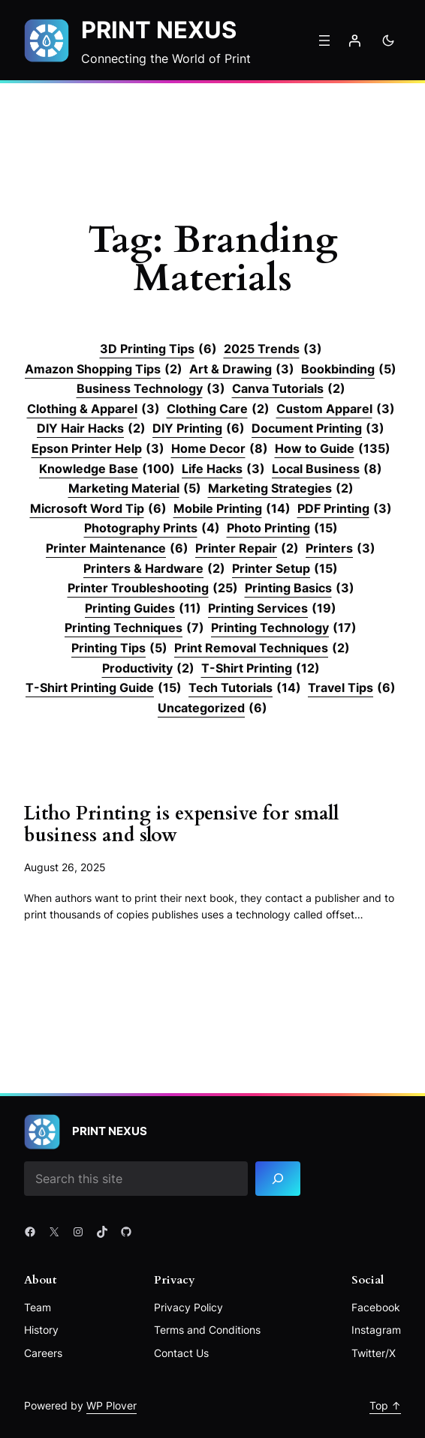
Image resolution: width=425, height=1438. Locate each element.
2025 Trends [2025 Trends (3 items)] (273, 349)
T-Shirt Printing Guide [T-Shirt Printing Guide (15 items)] (104, 688)
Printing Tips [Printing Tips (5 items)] (119, 648)
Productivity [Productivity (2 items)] (148, 669)
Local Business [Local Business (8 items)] (327, 469)
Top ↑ (385, 1405)
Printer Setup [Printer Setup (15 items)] (285, 569)
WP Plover (111, 1405)
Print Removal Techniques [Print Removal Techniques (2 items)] (262, 648)
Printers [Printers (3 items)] (340, 549)
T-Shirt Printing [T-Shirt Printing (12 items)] (260, 669)
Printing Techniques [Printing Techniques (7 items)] (134, 628)
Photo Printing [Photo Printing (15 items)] (282, 528)
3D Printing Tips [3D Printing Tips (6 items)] (158, 349)
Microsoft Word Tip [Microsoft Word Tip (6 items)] (98, 509)
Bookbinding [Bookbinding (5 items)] (348, 369)
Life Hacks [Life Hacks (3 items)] (223, 469)
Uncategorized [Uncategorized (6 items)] (212, 708)
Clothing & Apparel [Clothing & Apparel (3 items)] (93, 409)
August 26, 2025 (65, 867)
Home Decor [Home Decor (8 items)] (219, 449)
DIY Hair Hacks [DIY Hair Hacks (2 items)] (91, 429)
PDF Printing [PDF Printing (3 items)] (344, 509)
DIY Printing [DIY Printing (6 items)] (198, 429)
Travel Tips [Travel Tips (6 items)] (352, 688)
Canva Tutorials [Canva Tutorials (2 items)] (288, 389)
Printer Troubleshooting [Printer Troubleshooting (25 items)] (153, 588)
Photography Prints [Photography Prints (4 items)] (152, 528)
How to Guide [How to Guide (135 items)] (332, 449)
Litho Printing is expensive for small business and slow (182, 824)
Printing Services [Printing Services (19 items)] (272, 609)
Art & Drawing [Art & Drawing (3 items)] (241, 369)
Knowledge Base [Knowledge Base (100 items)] (107, 469)
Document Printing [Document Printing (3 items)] (318, 429)
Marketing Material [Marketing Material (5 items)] (134, 489)
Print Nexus (159, 30)
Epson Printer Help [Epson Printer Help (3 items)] (98, 449)
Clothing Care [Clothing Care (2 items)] (218, 409)
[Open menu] (324, 40)
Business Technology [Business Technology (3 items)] (151, 389)
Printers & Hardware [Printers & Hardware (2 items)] (154, 569)
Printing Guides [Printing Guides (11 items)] (143, 609)
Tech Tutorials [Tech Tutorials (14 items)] (244, 688)
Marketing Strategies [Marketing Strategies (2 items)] (281, 489)
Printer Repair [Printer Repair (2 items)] (247, 549)
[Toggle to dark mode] (388, 40)
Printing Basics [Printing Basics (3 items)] (299, 588)
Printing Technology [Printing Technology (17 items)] (284, 628)
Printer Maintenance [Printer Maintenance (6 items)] (117, 549)
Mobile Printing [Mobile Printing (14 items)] (232, 509)
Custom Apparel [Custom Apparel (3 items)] (335, 409)
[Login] (354, 40)
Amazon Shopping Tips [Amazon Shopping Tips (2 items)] (103, 369)
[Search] (277, 1179)
